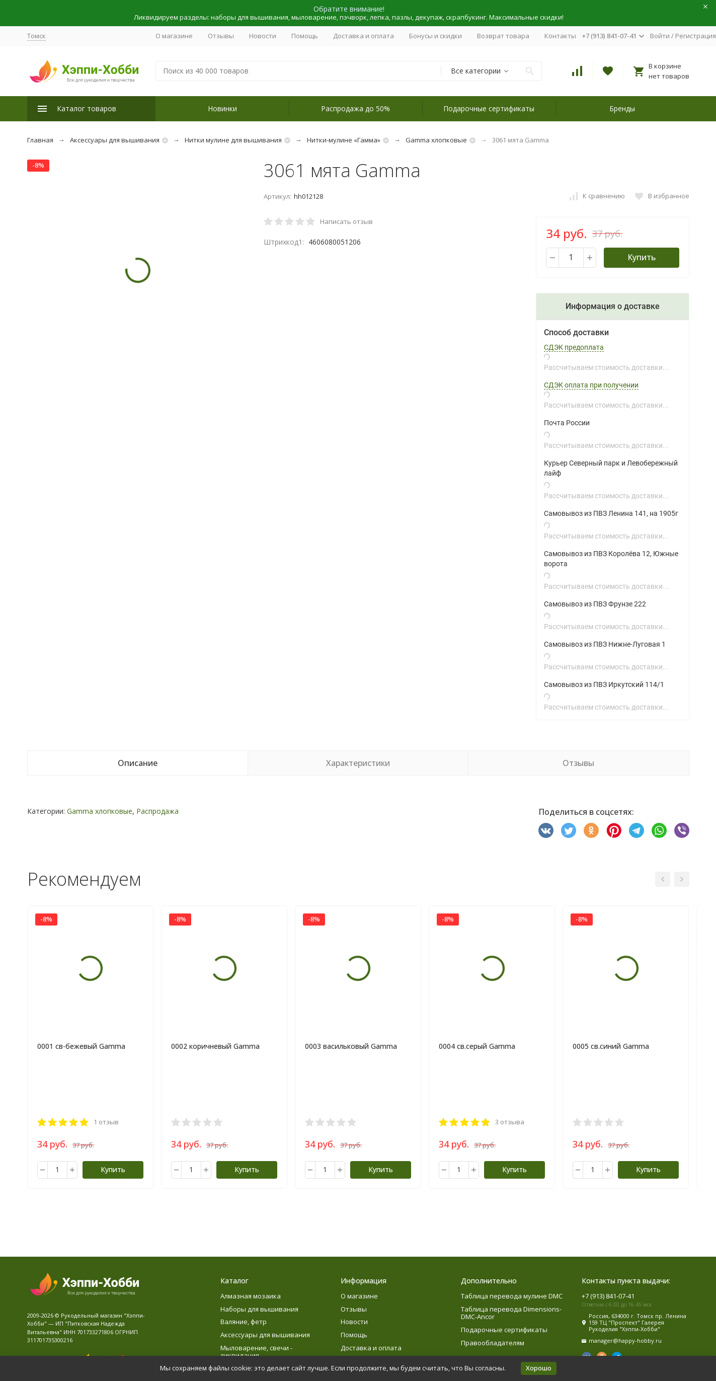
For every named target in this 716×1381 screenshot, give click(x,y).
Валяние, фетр (243, 1321)
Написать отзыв (346, 221)
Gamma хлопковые (436, 139)
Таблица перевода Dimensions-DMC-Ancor (511, 1313)
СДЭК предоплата (574, 347)
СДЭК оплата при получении (591, 385)
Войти (660, 35)
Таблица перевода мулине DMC (512, 1295)
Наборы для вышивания (259, 1309)
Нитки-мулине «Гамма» (343, 139)
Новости (262, 35)
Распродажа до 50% (355, 108)
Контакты (560, 35)
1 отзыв (106, 1121)
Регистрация (695, 35)
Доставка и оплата (363, 35)
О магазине (174, 35)
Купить (641, 257)
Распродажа (157, 811)
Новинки (222, 108)
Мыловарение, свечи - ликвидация (256, 1351)
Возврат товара (503, 35)
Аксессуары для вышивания (115, 139)
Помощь (304, 35)
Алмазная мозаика (250, 1295)
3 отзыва (509, 1121)
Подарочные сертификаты (488, 108)
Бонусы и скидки (435, 35)
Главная (40, 139)
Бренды (622, 108)
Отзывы (221, 35)
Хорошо (538, 1367)
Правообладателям (492, 1342)
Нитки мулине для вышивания (233, 139)
